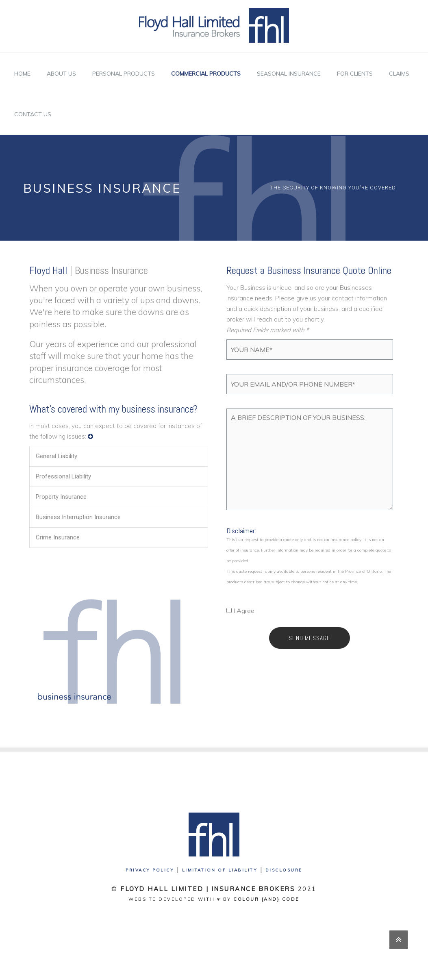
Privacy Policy (150, 870)
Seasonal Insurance (289, 73)
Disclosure (283, 870)
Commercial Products (206, 73)
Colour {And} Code (266, 899)
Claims (399, 73)
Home (22, 73)
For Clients (355, 73)
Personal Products (123, 73)
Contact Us (32, 114)
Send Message (309, 638)
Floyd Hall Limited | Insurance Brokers (207, 889)
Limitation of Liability (220, 870)
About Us (61, 73)
